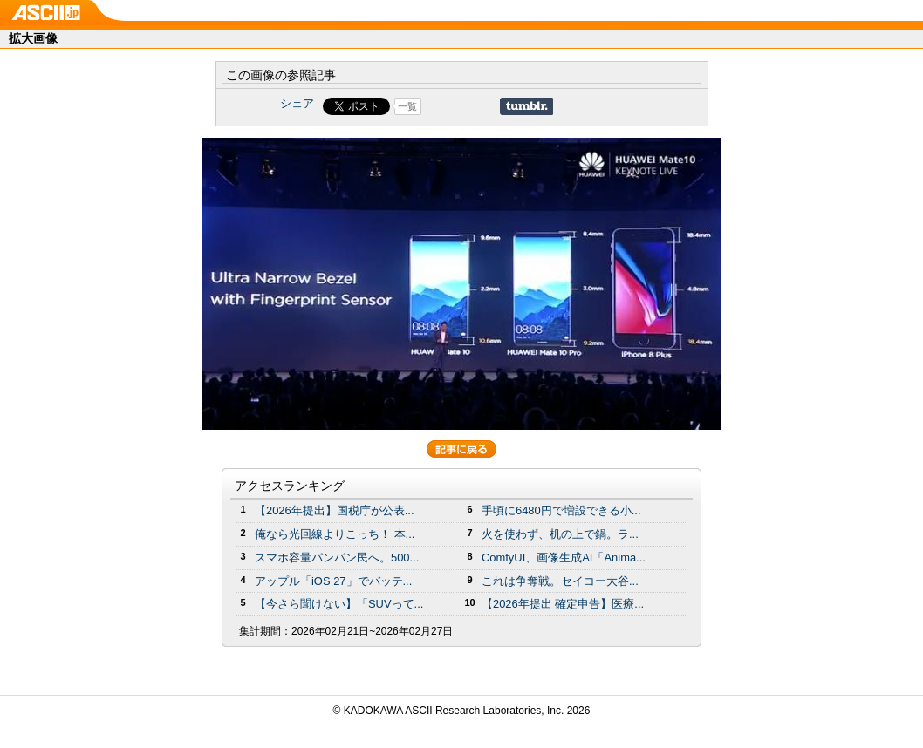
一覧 (407, 106)
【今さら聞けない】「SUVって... (339, 603)
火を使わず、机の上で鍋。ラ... (560, 534)
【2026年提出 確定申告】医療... (563, 603)
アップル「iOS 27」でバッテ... (333, 581)
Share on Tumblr (526, 106)
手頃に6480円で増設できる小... (561, 510)
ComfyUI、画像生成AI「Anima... (564, 557)
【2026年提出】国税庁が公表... (334, 510)
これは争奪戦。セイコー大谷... (560, 581)
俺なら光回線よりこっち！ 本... (334, 534)
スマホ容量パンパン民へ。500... (337, 557)
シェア (297, 103)
